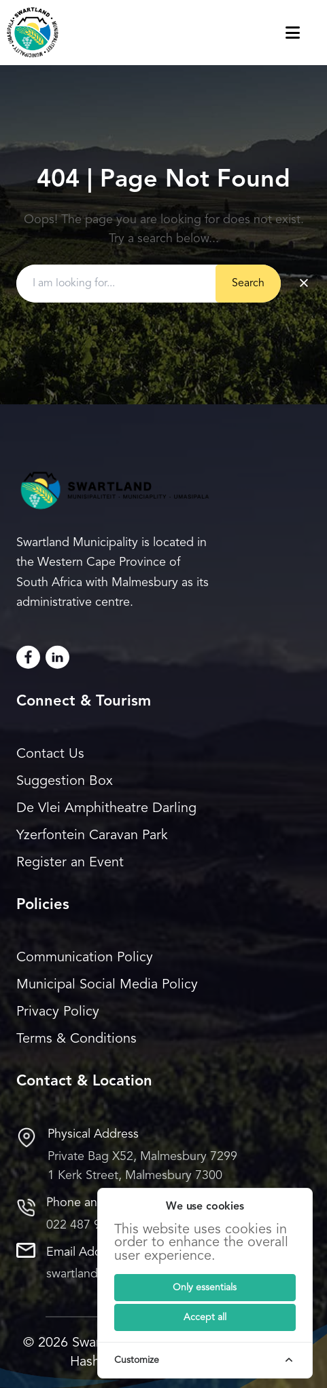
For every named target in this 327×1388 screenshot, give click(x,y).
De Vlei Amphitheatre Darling (106, 808)
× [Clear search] (304, 283)
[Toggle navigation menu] (306, 32)
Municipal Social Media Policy (107, 985)
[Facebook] (28, 657)
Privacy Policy (57, 1012)
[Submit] (205, 1287)
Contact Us (50, 754)
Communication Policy (84, 958)
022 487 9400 (83, 1225)
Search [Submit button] (248, 283)
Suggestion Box (64, 781)
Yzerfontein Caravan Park (92, 836)
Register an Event (70, 863)
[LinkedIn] (57, 657)
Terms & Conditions (76, 1039)
